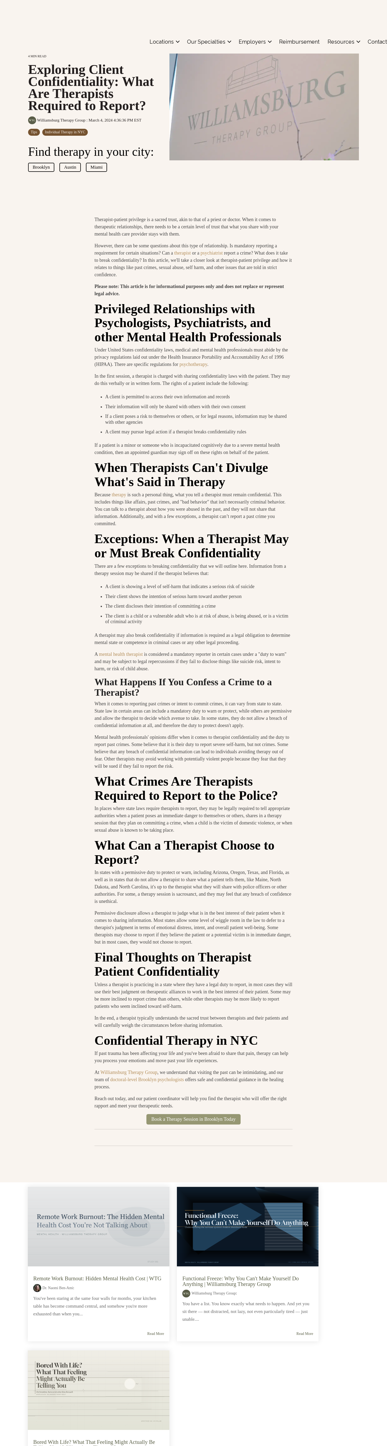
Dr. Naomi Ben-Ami (58, 1272)
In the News (307, 1403)
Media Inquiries (310, 1414)
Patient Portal (57, 1419)
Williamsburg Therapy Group (57, 120)
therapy (119, 494)
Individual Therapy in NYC (65, 132)
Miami (96, 167)
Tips (34, 132)
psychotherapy (193, 364)
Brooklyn (41, 167)
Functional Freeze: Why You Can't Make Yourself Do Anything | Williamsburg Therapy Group (190, 1262)
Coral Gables (218, 1392)
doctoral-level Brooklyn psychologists (147, 1079)
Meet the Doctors (57, 1386)
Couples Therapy (132, 1381)
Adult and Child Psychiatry (141, 1426)
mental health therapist (121, 654)
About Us (305, 1381)
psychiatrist (211, 253)
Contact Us (57, 1403)
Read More (118, 1334)
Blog (300, 1392)
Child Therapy (128, 1369)
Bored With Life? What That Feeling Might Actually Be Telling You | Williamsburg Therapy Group (299, 1262)
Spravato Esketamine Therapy (145, 1414)
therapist (182, 253)
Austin (70, 167)
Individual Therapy (133, 1392)
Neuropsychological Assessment (147, 1437)
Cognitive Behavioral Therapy (144, 1403)
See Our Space (310, 1369)
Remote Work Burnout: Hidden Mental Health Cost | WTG (75, 1260)
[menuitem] (164, 11)
